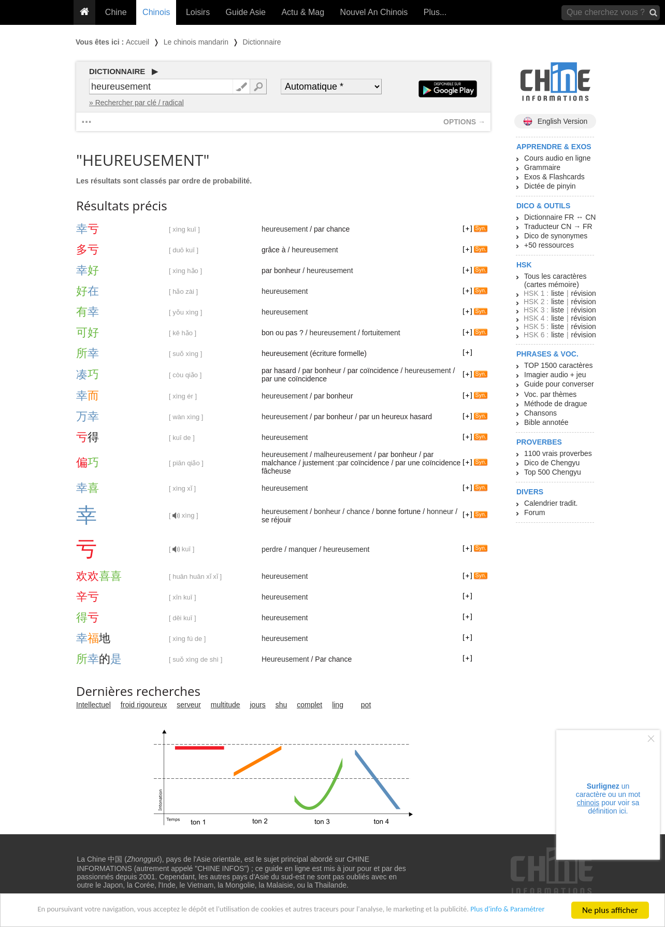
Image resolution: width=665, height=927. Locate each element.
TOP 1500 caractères (558, 365)
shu (281, 705)
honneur (440, 511)
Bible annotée (546, 422)
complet (309, 705)
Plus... (435, 12)
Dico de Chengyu (552, 463)
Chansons (540, 413)
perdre (272, 549)
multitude (225, 705)
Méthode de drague (555, 404)
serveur (189, 705)
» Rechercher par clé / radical (136, 102)
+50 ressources (549, 245)
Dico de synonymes (555, 236)
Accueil (137, 42)
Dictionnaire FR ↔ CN (560, 217)
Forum (534, 512)
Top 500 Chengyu (552, 472)
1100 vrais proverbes (558, 453)
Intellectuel (93, 705)
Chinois (156, 12)
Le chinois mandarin (196, 42)
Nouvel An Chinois (374, 12)
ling (337, 705)
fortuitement (381, 333)
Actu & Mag (302, 12)
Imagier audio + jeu (555, 374)
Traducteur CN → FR (558, 226)
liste (557, 293)
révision (583, 293)
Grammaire (542, 167)
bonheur (327, 511)
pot (366, 705)
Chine (116, 12)
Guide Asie (246, 12)
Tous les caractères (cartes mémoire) (555, 280)
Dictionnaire (262, 42)
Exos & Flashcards (554, 177)
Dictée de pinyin (550, 186)
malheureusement (343, 454)
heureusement (285, 229)
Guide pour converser (559, 384)
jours (258, 705)
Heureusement (285, 659)
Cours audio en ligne (557, 158)
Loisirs (198, 12)
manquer (302, 549)
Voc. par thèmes (550, 394)
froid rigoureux (144, 705)
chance (358, 511)
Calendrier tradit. (551, 503)
